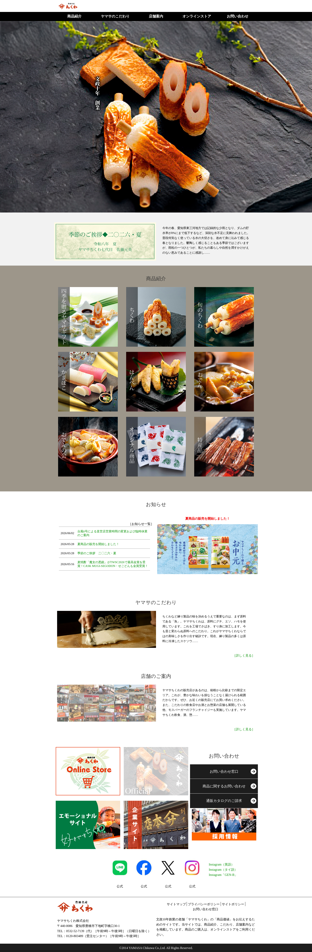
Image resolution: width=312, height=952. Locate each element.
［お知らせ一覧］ (141, 524)
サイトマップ (176, 904)
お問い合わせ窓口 (205, 909)
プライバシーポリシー (204, 904)
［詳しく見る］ (244, 655)
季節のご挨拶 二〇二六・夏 (96, 553)
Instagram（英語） (221, 864)
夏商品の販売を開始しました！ (98, 544)
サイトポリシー (233, 904)
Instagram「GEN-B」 (223, 874)
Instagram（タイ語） (223, 869)
